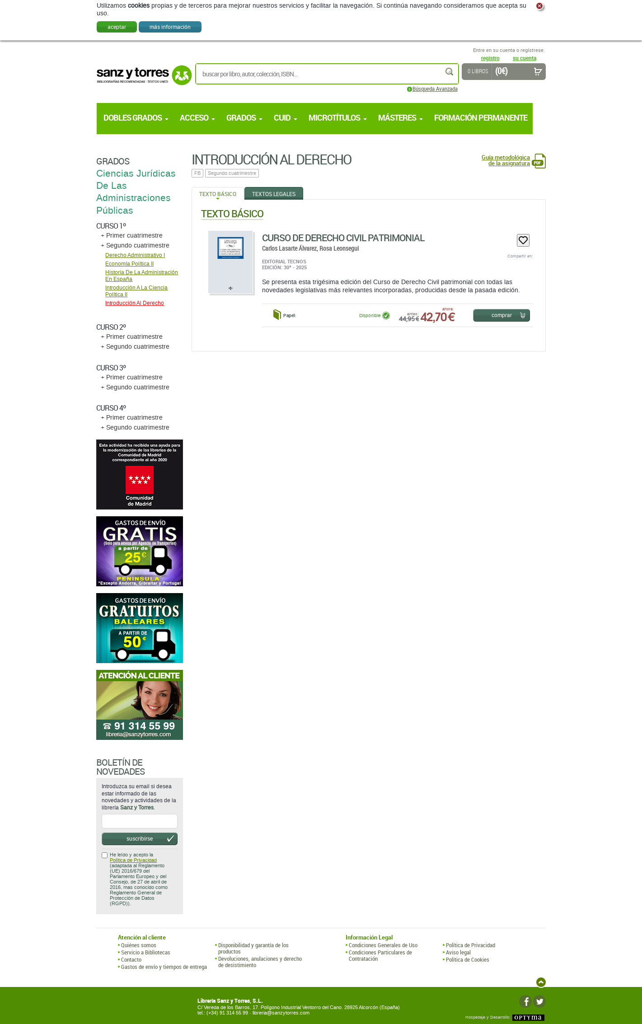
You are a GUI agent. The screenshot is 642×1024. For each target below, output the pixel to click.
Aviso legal (458, 952)
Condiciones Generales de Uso (383, 945)
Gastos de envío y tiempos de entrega (164, 966)
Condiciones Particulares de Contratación (380, 955)
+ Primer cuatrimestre (132, 235)
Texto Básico (217, 193)
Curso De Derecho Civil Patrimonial (343, 237)
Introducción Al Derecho (134, 303)
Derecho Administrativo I (135, 255)
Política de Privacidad (133, 860)
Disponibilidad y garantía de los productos (253, 948)
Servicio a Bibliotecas (145, 952)
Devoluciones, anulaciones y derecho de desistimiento (260, 961)
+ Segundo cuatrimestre (135, 245)
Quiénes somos (138, 945)
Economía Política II (129, 264)
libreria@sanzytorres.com (281, 1013)
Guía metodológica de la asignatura (506, 160)
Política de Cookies (467, 959)
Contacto (131, 959)
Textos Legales (273, 193)
